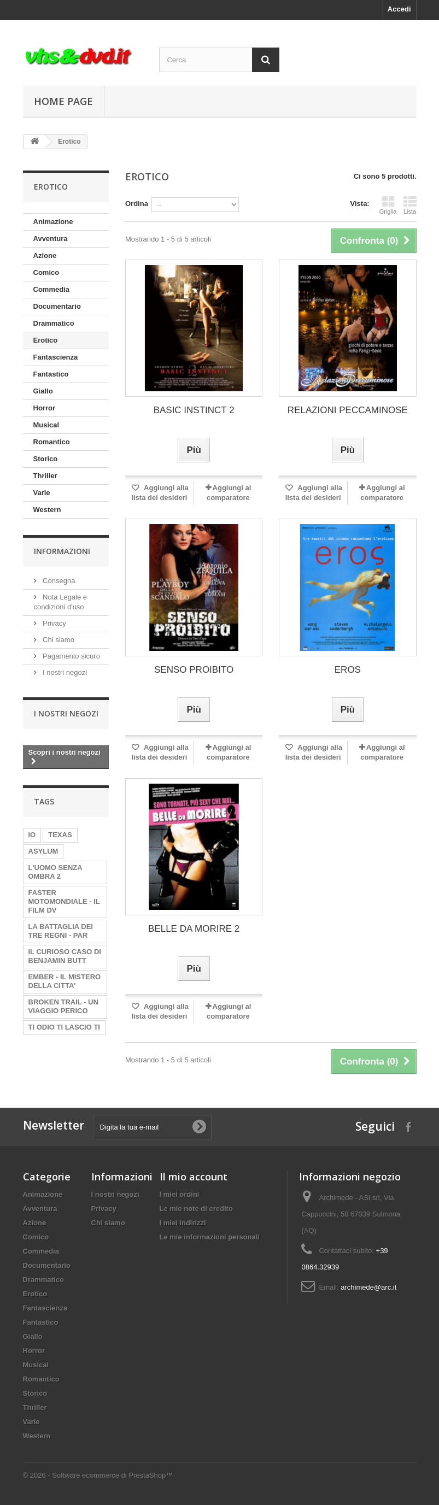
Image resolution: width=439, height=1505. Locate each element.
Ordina (136, 203)
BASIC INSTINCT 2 (194, 410)
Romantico (51, 442)
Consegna (58, 581)
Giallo (43, 391)
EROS (348, 670)
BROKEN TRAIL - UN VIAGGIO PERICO (63, 1006)
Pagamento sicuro (70, 656)
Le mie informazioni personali (210, 1237)
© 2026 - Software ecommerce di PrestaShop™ (98, 1475)
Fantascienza (55, 357)
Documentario (57, 306)
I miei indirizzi (183, 1223)
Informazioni (62, 551)
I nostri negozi (64, 672)
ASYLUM (43, 851)
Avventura (50, 238)
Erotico (45, 340)
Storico (45, 459)
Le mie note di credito (196, 1208)
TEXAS (60, 835)
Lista (410, 205)
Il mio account (193, 1176)
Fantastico (51, 374)
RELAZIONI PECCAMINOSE (348, 410)
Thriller (45, 476)
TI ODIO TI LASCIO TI (64, 1027)
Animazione (53, 221)
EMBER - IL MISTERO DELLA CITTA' (64, 981)
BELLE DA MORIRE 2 (193, 929)
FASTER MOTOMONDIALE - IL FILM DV (64, 901)
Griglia (388, 205)
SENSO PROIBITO (193, 670)
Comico (46, 272)
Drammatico (53, 323)
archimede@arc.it (368, 1287)
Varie (41, 493)
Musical (46, 425)
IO (32, 835)
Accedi (399, 9)
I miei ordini (180, 1194)
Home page (63, 101)
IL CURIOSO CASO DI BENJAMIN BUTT (64, 956)
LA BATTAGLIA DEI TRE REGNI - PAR (60, 930)
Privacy (53, 623)
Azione (45, 255)
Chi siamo (57, 640)
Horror (44, 408)
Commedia (51, 289)
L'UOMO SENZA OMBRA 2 (55, 871)
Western (47, 509)
